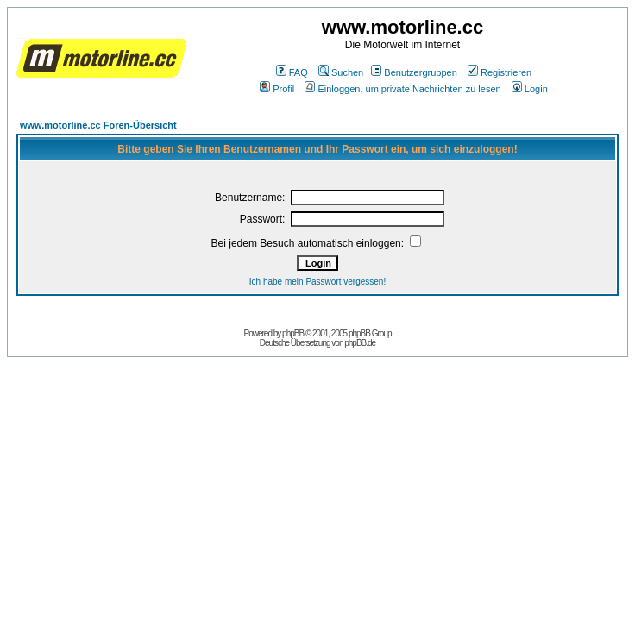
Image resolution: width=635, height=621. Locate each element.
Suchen (340, 72)
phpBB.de (359, 343)
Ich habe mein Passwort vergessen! (317, 281)
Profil (277, 89)
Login (530, 89)
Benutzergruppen (413, 72)
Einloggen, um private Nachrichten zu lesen (402, 89)
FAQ (292, 72)
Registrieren (499, 72)
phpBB (293, 333)
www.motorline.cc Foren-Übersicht (98, 125)
